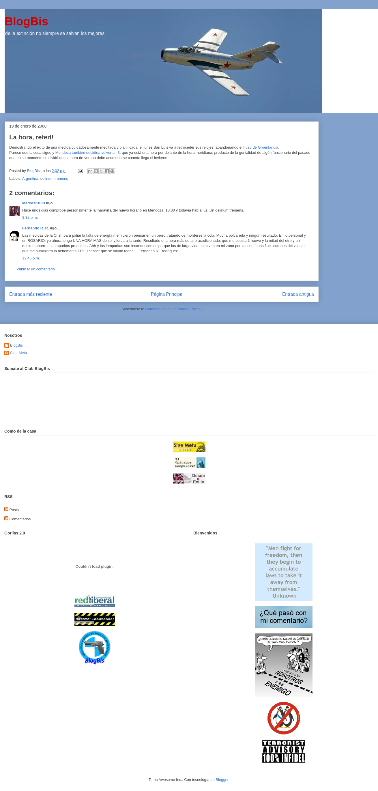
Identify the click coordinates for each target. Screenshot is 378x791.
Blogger (222, 779)
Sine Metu (18, 353)
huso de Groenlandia (261, 147)
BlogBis (26, 21)
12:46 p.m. (31, 258)
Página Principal (167, 294)
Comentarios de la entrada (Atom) (173, 309)
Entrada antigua (298, 294)
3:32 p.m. (30, 217)
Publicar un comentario (35, 269)
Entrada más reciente (30, 294)
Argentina (30, 178)
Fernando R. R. (35, 228)
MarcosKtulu (33, 203)
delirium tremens (54, 178)
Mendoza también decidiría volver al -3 (87, 152)
